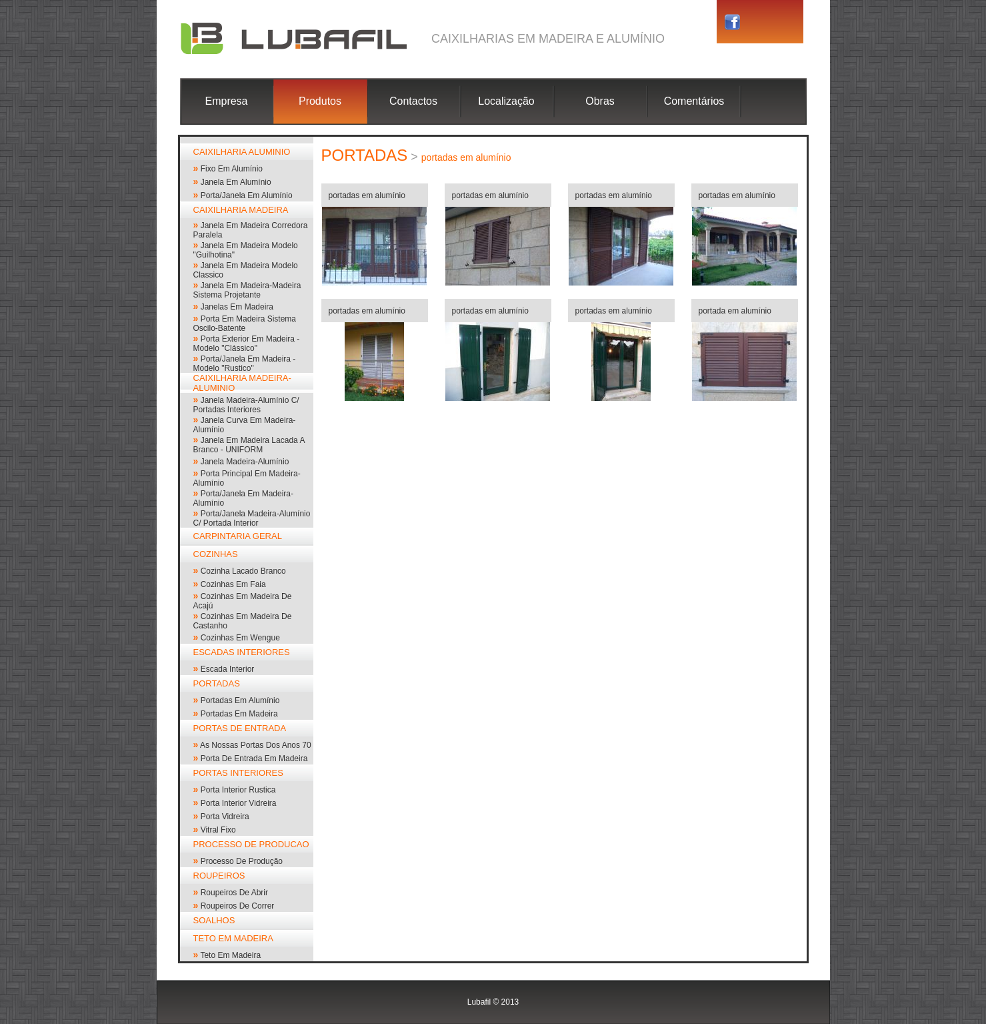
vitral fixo (218, 830)
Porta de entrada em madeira (254, 758)
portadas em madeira (239, 713)
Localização (506, 101)
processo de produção (242, 861)
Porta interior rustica (238, 790)
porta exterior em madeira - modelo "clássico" (246, 343)
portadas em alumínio (240, 700)
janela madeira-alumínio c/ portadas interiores (246, 405)
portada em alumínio (735, 311)
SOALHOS (214, 920)
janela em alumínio (236, 182)
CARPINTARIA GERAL (237, 536)
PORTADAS (216, 683)
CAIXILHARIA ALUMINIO (242, 152)
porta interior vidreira (239, 803)
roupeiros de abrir (234, 892)
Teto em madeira (230, 955)
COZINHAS (215, 554)
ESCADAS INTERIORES (241, 652)
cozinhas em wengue (240, 637)
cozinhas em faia (233, 584)
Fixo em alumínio (232, 168)
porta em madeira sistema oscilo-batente (245, 323)
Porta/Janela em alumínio (247, 195)
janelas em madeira (237, 307)
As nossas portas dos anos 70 (255, 745)
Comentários (694, 101)
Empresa (226, 101)
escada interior (228, 669)
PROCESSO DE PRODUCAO (251, 844)
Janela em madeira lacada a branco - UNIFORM (249, 445)
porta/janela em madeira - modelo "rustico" (244, 363)
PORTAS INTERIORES (238, 773)
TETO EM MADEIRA (233, 938)
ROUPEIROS (219, 876)
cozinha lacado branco (243, 571)
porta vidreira (225, 816)
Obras (600, 101)
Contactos (413, 101)
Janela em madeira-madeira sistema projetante (247, 290)
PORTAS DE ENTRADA (240, 728)
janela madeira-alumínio (245, 461)
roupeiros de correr (238, 906)
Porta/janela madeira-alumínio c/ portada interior (252, 518)
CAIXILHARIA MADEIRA (241, 210)
